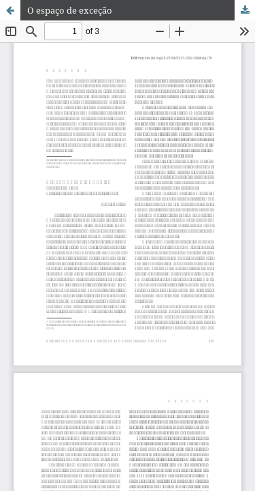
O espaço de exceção (69, 10)
